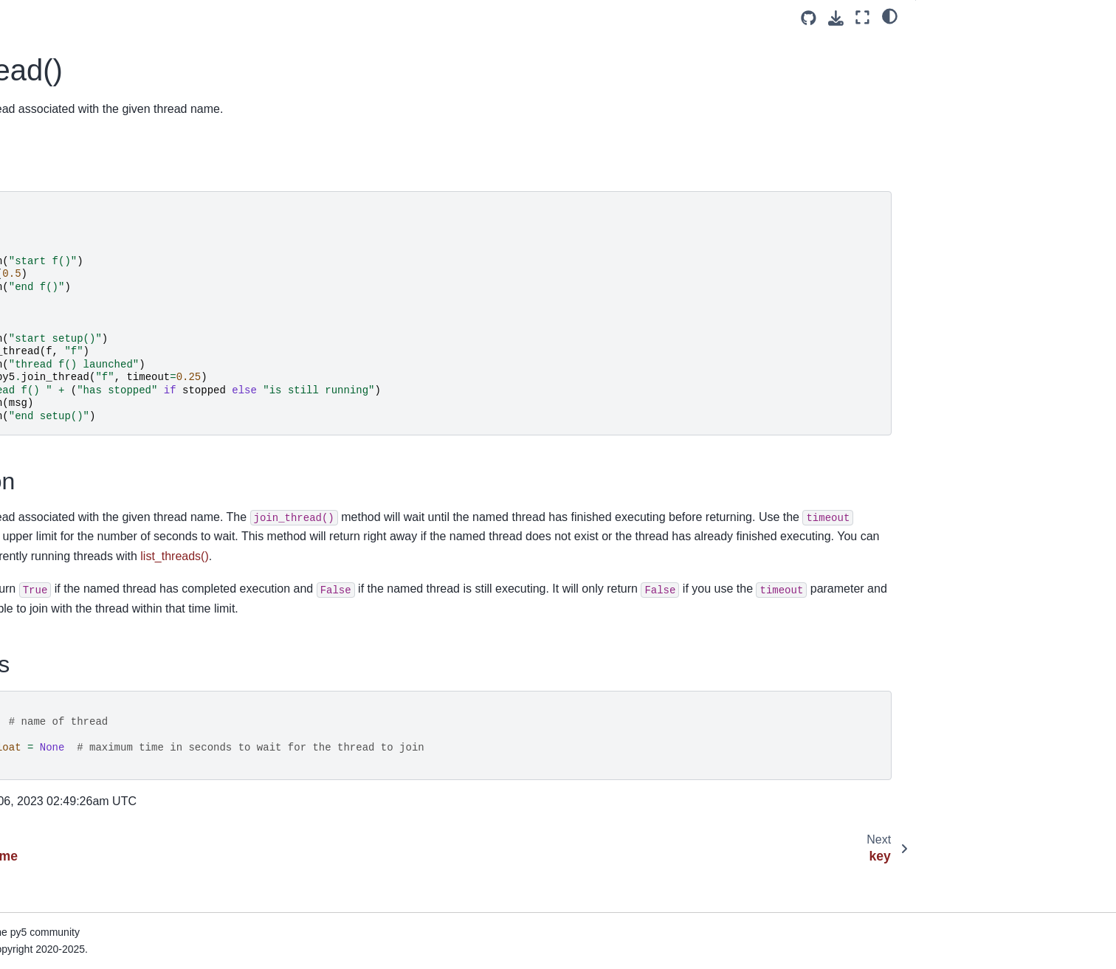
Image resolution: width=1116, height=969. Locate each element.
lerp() (34, 285)
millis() (37, 777)
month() (40, 894)
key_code (45, 191)
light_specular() (58, 356)
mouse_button (55, 918)
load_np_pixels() (61, 567)
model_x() (45, 824)
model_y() (45, 848)
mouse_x (43, 942)
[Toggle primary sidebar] (271, 17)
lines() (36, 426)
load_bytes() (51, 472)
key (30, 168)
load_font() (47, 496)
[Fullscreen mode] (862, 17)
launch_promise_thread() (81, 215)
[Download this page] (836, 18)
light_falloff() (51, 332)
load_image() (53, 519)
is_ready (42, 51)
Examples (952, 45)
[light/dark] (889, 15)
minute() (41, 801)
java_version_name (68, 121)
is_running (46, 74)
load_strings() (54, 683)
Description (954, 66)
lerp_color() (49, 308)
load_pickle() (52, 590)
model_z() (45, 871)
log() (33, 707)
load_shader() (55, 637)
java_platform (54, 97)
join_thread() (54, 145)
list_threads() (52, 449)
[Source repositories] (808, 18)
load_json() (48, 543)
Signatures (953, 86)
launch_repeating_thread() (84, 238)
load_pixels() (52, 613)
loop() (35, 731)
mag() (36, 754)
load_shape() (53, 660)
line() (34, 402)
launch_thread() (59, 262)
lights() (38, 379)
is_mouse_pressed (66, 27)
